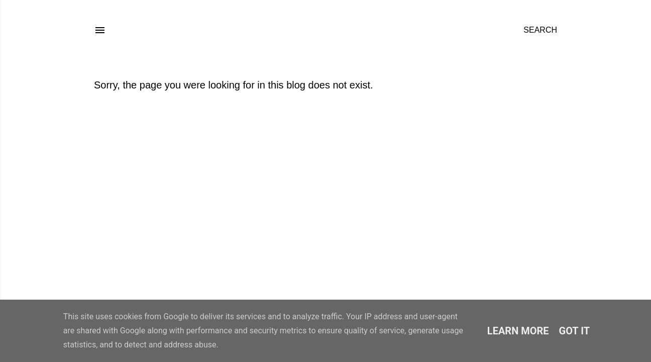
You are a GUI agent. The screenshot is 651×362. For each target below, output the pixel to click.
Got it (574, 331)
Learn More (518, 331)
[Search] (540, 30)
